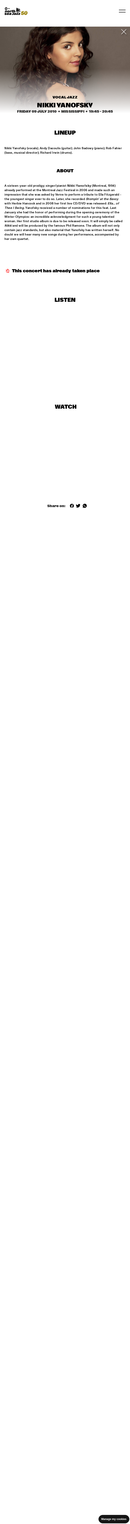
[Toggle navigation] (122, 11)
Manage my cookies (113, 1519)
